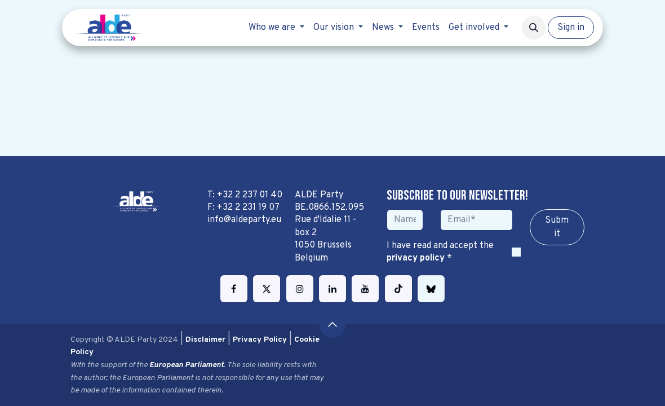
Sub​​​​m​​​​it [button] (557, 227)
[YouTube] (365, 288)
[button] (534, 27)
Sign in (570, 27)
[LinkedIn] (332, 288)
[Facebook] (233, 288)
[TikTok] (398, 288)
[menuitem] (276, 27)
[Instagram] (299, 288)
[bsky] (431, 288)
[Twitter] (266, 288)
